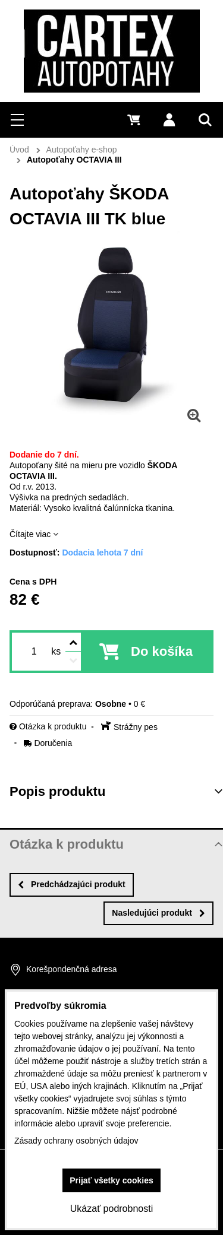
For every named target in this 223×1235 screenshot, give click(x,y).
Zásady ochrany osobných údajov (76, 1140)
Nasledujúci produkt (158, 912)
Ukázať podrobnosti (111, 1209)
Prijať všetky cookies (111, 1180)
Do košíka (162, 651)
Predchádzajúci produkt (71, 884)
